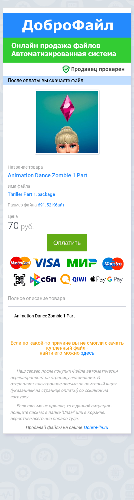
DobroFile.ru (96, 427)
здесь (87, 353)
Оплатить (67, 243)
